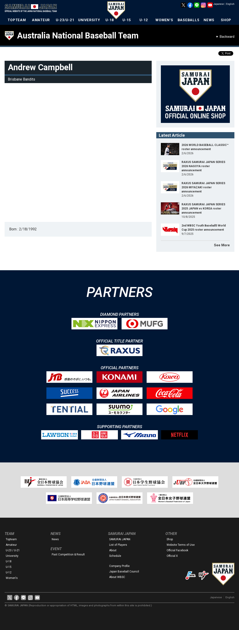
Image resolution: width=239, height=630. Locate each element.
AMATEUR (41, 20)
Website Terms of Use (181, 544)
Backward (227, 37)
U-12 (143, 20)
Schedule (115, 555)
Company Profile (119, 566)
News (55, 539)
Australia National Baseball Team (78, 36)
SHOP (226, 20)
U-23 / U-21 (13, 550)
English (230, 4)
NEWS (209, 20)
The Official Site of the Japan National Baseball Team (32, 8)
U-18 (109, 20)
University (12, 555)
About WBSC (117, 577)
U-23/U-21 (65, 20)
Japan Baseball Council (124, 571)
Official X (172, 555)
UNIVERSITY (89, 20)
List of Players (118, 544)
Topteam (11, 539)
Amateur (11, 544)
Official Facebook (177, 550)
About (113, 550)
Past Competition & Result (68, 554)
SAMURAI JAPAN (119, 539)
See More (222, 245)
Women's (12, 578)
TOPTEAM (17, 20)
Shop (170, 539)
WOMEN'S (164, 20)
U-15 (126, 20)
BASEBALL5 (188, 20)
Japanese (218, 4)
